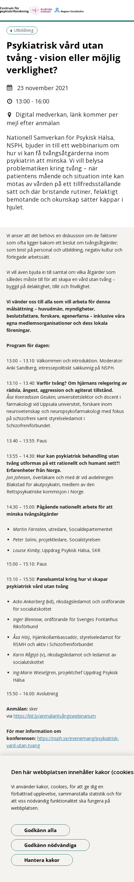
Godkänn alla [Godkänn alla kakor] (40, 830)
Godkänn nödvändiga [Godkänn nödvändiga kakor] (50, 845)
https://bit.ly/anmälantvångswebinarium (55, 716)
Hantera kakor (42, 860)
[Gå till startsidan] (67, 10)
